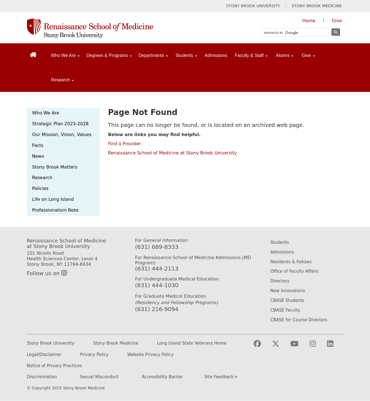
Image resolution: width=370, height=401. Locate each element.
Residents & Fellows (291, 261)
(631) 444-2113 (156, 268)
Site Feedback (221, 376)
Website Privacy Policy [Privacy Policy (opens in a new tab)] (150, 354)
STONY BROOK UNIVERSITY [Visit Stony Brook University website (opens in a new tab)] (253, 6)
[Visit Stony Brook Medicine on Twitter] (280, 346)
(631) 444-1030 (156, 285)
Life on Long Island (53, 199)
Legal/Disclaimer (44, 354)
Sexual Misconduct (99, 377)
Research (42, 177)
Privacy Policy (94, 354)
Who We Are (45, 113)
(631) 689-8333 (156, 247)
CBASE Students (287, 300)
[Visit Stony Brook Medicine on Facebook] (262, 346)
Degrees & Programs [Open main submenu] (109, 55)
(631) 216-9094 (156, 309)
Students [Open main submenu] (186, 55)
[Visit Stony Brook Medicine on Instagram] (317, 346)
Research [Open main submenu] (62, 79)
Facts (38, 145)
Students (279, 242)
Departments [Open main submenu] (153, 55)
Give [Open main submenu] (308, 55)
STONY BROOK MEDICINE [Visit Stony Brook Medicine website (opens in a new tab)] (317, 6)
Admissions (216, 55)
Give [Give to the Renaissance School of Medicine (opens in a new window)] (337, 20)
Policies (40, 188)
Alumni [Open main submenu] (284, 55)
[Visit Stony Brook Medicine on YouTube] (298, 346)
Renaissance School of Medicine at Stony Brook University (172, 153)
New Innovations (287, 290)
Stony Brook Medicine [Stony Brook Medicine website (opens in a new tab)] (115, 343)
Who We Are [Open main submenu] (65, 55)
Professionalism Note (55, 210)
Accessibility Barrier (162, 377)
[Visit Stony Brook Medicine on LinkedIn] (334, 346)
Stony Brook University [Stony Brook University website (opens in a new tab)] (50, 343)
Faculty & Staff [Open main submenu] (251, 55)
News (38, 156)
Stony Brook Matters (54, 167)
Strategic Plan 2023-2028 (60, 123)
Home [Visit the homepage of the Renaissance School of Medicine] (308, 20)
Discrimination (42, 377)
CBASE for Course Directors (298, 319)
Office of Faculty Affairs (294, 271)
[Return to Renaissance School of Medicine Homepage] (33, 54)
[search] (292, 33)
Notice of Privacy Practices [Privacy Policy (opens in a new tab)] (54, 366)
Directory (280, 281)
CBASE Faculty (285, 310)
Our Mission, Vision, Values (62, 134)
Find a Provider (124, 143)
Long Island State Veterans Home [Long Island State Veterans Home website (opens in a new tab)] (191, 343)
